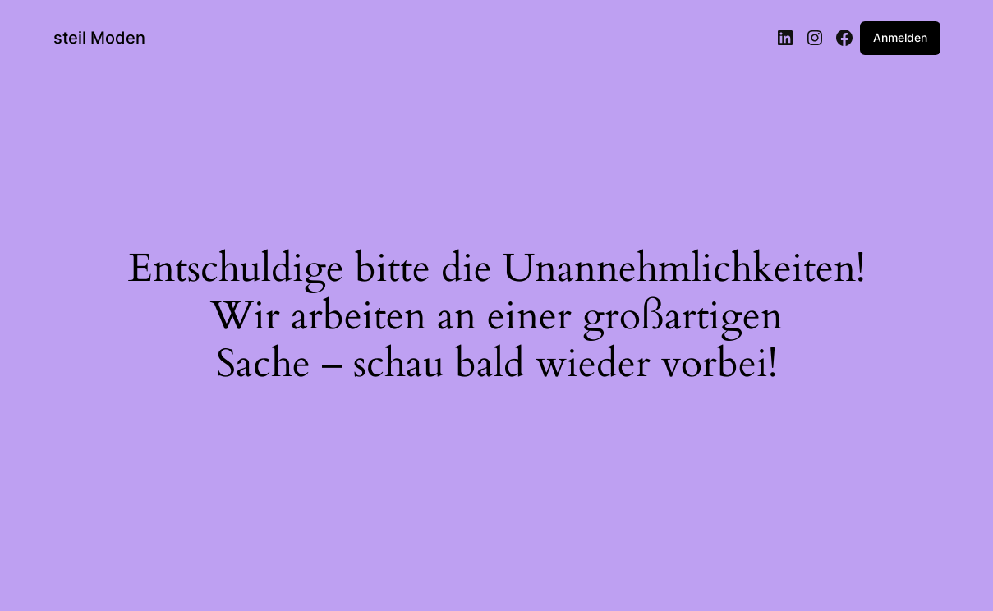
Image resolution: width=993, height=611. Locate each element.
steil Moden (99, 38)
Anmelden (900, 37)
